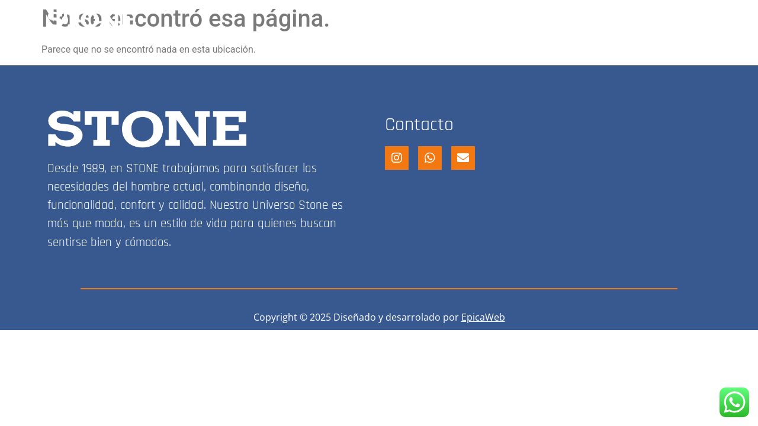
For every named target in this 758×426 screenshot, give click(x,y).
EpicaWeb (483, 317)
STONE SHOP (446, 19)
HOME (376, 19)
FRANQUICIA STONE (550, 19)
